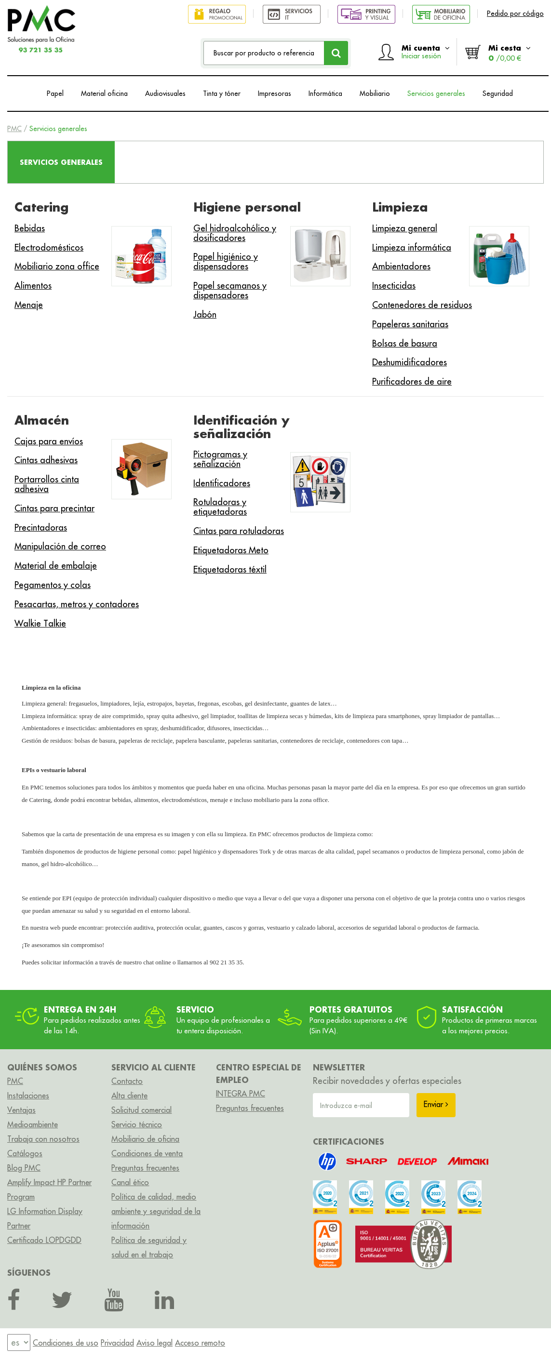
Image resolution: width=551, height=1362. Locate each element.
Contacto (127, 1081)
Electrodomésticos (48, 247)
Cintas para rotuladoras (238, 530)
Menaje (28, 304)
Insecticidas (394, 285)
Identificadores (221, 483)
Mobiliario (375, 93)
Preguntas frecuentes (145, 1168)
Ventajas (21, 1110)
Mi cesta (509, 53)
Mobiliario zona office (56, 266)
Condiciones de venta (147, 1153)
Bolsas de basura (404, 343)
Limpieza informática (411, 247)
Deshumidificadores (409, 362)
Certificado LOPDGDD (44, 1240)
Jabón (204, 314)
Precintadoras (40, 527)
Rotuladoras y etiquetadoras (220, 506)
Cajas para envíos (48, 441)
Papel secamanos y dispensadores (230, 290)
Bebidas (29, 228)
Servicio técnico (136, 1124)
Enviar (436, 1104)
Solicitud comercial (141, 1110)
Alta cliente (129, 1095)
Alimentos (33, 285)
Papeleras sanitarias (410, 324)
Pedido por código (515, 13)
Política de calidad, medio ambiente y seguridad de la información (156, 1211)
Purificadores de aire (412, 381)
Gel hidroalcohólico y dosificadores (234, 233)
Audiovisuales (165, 93)
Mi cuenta (426, 51)
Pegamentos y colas (52, 584)
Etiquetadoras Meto (231, 550)
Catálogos (24, 1153)
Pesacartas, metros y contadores (76, 604)
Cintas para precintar (54, 508)
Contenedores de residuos (422, 304)
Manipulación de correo (60, 546)
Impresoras (274, 93)
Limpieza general (404, 228)
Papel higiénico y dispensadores (225, 261)
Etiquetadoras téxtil (230, 569)
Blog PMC (23, 1168)
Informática (325, 93)
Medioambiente (32, 1124)
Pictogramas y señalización (220, 459)
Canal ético (130, 1182)
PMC (14, 128)
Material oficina (104, 93)
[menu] (18, 1342)
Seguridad (498, 93)
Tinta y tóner (222, 93)
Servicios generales (436, 93)
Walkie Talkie (40, 623)
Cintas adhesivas (46, 460)
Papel (55, 93)
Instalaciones (28, 1095)
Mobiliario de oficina (145, 1139)
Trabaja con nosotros (43, 1139)
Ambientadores (401, 266)
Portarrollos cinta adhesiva (46, 484)
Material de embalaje (55, 565)
